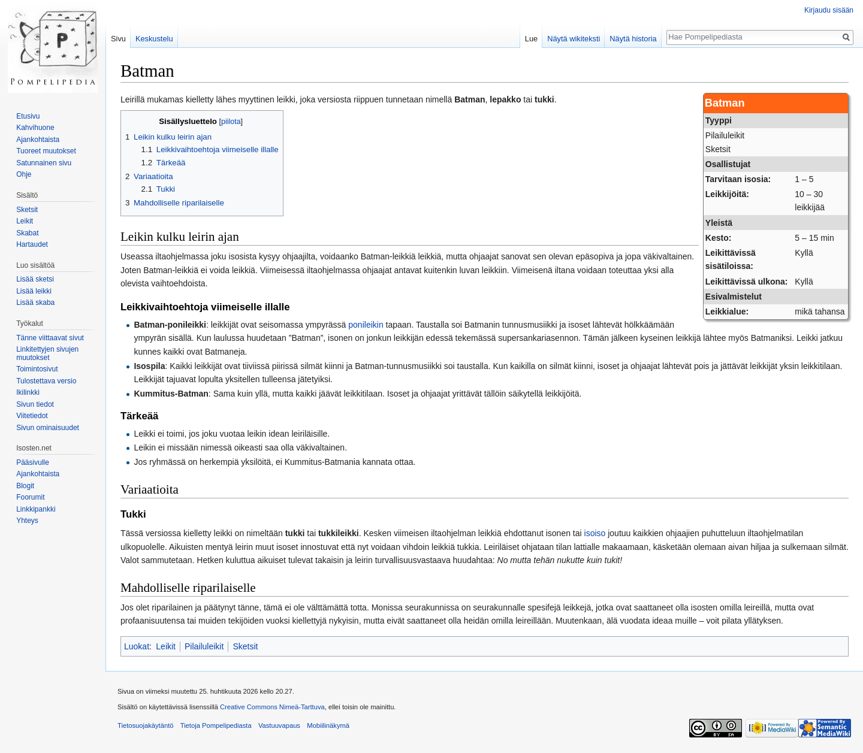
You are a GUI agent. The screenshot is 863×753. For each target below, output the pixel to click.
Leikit (166, 646)
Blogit (25, 486)
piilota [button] (231, 121)
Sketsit (245, 646)
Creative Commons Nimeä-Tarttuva (272, 706)
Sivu (118, 38)
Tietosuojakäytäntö (145, 725)
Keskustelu (154, 38)
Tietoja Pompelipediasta (216, 725)
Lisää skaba (35, 302)
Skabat (27, 233)
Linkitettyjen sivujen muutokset (47, 353)
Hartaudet (32, 244)
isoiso (595, 533)
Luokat (136, 646)
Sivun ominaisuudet (47, 428)
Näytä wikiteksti (573, 38)
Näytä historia (632, 38)
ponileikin (365, 324)
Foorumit (30, 497)
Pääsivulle (32, 462)
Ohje (23, 174)
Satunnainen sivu (43, 163)
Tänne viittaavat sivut (50, 338)
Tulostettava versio (46, 381)
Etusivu (28, 116)
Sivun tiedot (35, 404)
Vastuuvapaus (279, 725)
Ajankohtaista (37, 139)
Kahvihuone (35, 127)
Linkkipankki (35, 509)
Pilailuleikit (204, 646)
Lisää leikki (34, 291)
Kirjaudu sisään (828, 10)
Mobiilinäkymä (328, 725)
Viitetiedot (31, 416)
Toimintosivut (37, 369)
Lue (531, 38)
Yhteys (27, 520)
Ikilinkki (28, 392)
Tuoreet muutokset (46, 151)
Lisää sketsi (35, 279)
